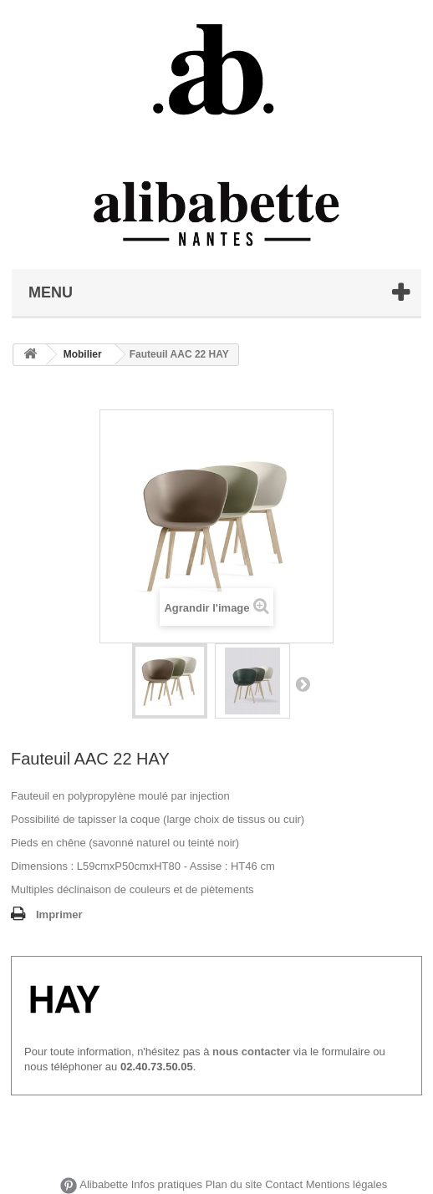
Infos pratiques (166, 1185)
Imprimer (59, 914)
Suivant (302, 683)
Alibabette (103, 1185)
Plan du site (234, 1185)
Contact (284, 1185)
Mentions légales (347, 1185)
